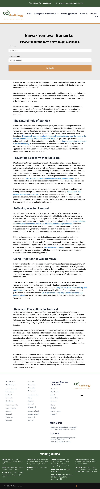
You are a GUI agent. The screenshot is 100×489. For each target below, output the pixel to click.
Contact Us (83, 14)
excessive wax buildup (54, 247)
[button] (82, 396)
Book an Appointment (69, 14)
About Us (93, 14)
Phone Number (14, 56)
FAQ (96, 16)
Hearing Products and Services (46, 14)
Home (29, 14)
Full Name (12, 47)
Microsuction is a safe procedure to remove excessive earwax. (50, 178)
